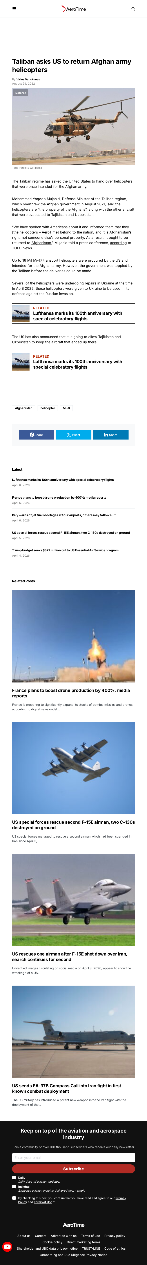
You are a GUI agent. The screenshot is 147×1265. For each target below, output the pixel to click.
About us (24, 1236)
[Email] (73, 1157)
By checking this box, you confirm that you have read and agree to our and (72, 1200)
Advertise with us (64, 1236)
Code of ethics (115, 1248)
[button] (14, 8)
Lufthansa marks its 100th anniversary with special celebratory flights (77, 316)
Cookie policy (52, 1242)
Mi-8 (66, 408)
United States (80, 181)
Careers (40, 1236)
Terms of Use (43, 1202)
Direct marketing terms (83, 1242)
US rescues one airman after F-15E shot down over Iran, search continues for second (69, 956)
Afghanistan (41, 243)
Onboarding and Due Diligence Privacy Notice (73, 1255)
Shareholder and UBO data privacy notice (47, 1248)
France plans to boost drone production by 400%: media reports (59, 497)
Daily (39, 1179)
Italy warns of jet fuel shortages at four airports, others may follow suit (64, 515)
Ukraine (107, 283)
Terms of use (90, 1236)
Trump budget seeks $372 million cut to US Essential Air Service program (65, 550)
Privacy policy (114, 1236)
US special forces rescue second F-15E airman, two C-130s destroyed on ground (71, 532)
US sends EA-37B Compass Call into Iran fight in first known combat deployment (66, 1088)
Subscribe (73, 1169)
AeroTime (73, 1225)
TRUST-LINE (91, 1248)
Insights (51, 1188)
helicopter (47, 408)
